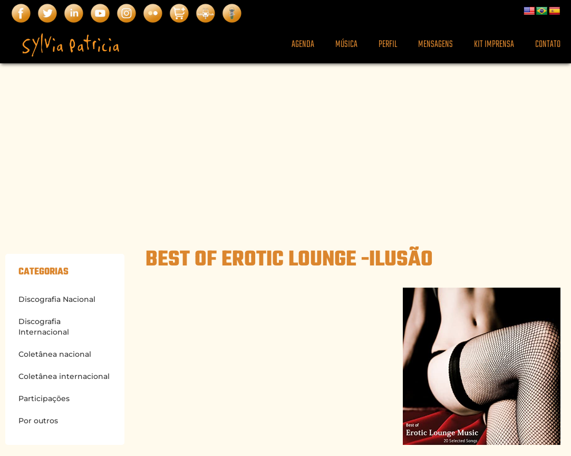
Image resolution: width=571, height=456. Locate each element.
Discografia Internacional (43, 327)
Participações (44, 398)
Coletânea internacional (64, 376)
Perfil (388, 44)
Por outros (38, 420)
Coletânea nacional (54, 354)
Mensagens (435, 44)
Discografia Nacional (56, 299)
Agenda (303, 44)
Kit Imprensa (494, 44)
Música (346, 44)
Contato (547, 44)
